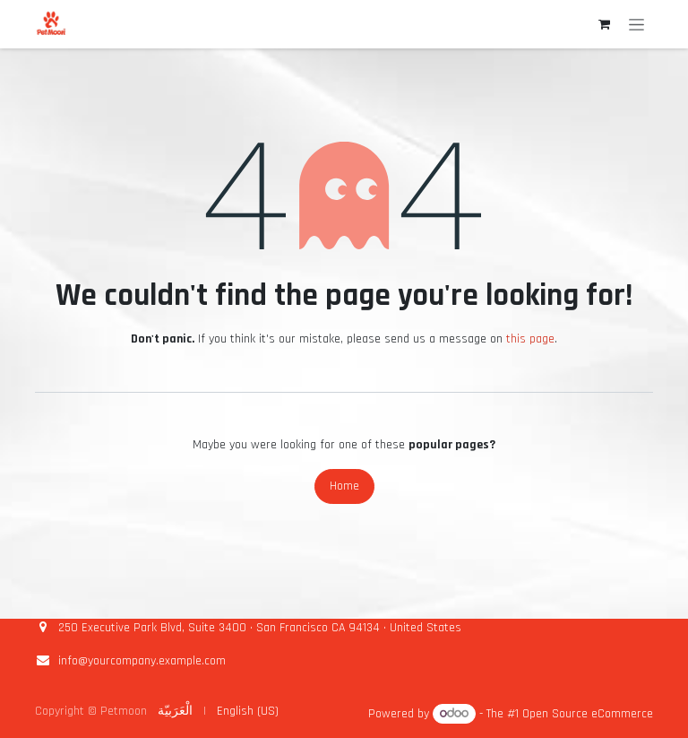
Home (344, 486)
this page (530, 339)
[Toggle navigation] (636, 24)
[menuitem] (175, 711)
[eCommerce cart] (604, 24)
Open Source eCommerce (587, 714)
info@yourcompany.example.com (142, 661)
